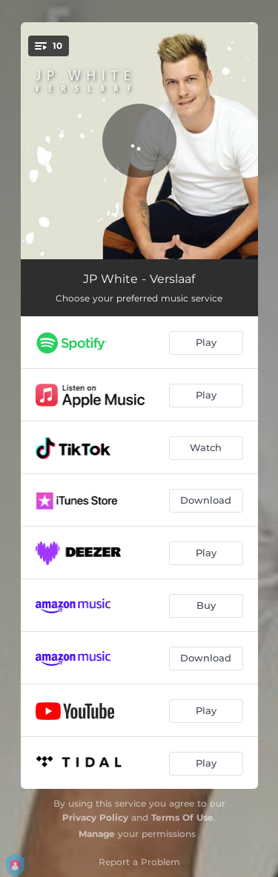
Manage (97, 833)
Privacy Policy (95, 817)
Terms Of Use (182, 817)
